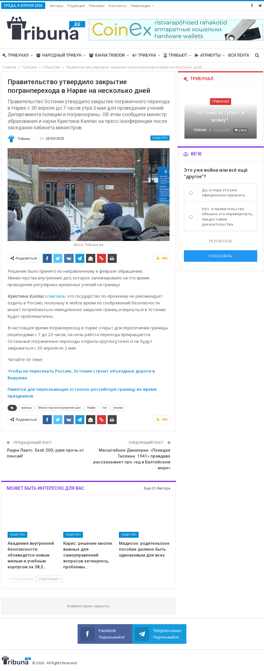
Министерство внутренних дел (59, 407)
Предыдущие (21, 579)
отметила (55, 296)
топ (104, 407)
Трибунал (15, 55)
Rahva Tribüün (107, 55)
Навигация (140, 5)
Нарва (91, 407)
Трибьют (175, 55)
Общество (160, 137)
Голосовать (220, 255)
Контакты (118, 5)
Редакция (76, 5)
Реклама (97, 5)
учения (118, 407)
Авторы (56, 5)
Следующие (49, 579)
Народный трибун (59, 55)
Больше (203, 55)
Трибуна (144, 55)
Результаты (220, 240)
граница (26, 407)
